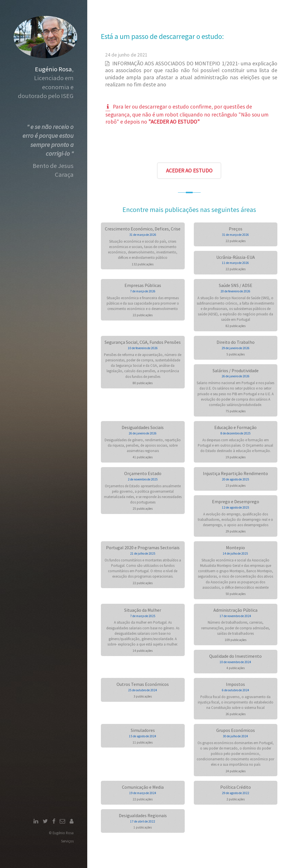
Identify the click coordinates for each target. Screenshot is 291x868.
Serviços (67, 841)
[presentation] (189, 145)
